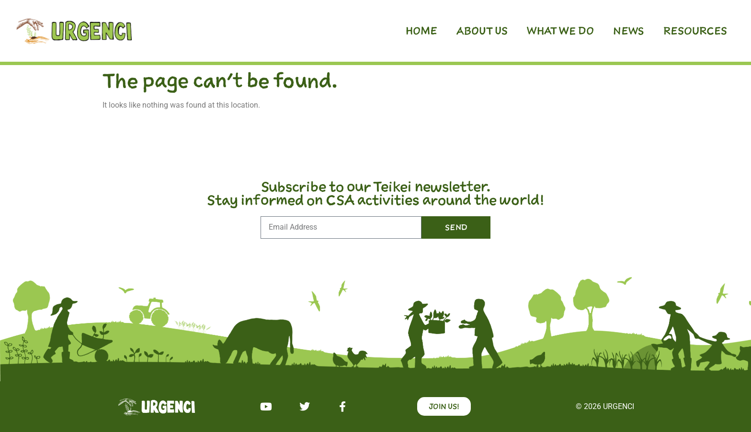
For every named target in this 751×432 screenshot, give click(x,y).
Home (421, 30)
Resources (695, 30)
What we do (560, 30)
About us (482, 30)
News (628, 30)
